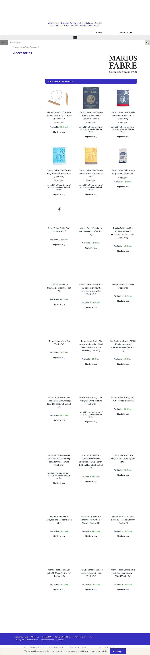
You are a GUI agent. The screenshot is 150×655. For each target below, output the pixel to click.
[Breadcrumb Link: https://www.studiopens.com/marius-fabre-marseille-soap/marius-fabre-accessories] (35, 46)
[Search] (76, 42)
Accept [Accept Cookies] (117, 651)
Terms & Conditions (63, 637)
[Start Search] (147, 42)
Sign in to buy (59, 132)
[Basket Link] (125, 32)
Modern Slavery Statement (52, 639)
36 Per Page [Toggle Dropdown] (53, 81)
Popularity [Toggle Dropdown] (67, 81)
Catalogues (19, 639)
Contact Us (47, 637)
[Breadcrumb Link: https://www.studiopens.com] (15, 46)
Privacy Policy (80, 637)
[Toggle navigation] (75, 37)
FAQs (91, 637)
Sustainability (32, 639)
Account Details (21, 637)
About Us (35, 637)
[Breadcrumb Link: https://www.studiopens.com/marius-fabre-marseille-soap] (24, 46)
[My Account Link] (99, 32)
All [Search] (3, 42)
